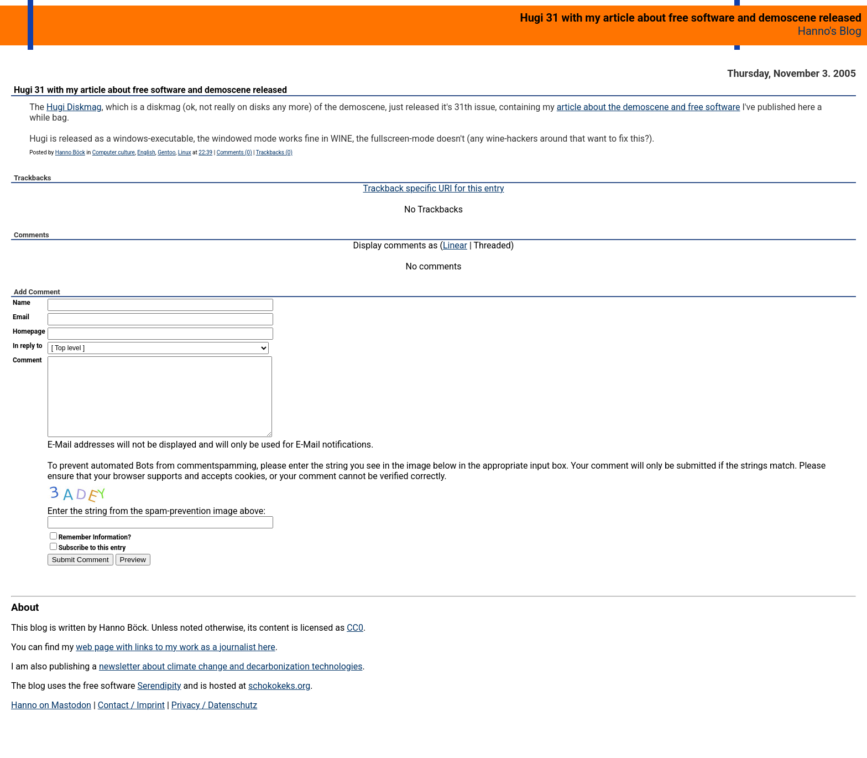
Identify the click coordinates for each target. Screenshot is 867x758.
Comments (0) (234, 152)
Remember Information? (95, 554)
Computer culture (113, 152)
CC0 (355, 644)
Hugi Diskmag (74, 107)
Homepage (29, 331)
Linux (184, 152)
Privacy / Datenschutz (214, 722)
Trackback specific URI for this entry (433, 188)
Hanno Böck (70, 152)
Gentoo (166, 152)
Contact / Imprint (131, 722)
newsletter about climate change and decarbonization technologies (230, 683)
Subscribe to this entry (92, 564)
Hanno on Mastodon (51, 722)
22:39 (205, 152)
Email (21, 317)
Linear (455, 245)
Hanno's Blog (829, 31)
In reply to (28, 346)
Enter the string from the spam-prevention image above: (156, 527)
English (146, 152)
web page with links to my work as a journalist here (175, 663)
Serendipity (159, 702)
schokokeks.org (279, 702)
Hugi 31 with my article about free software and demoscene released (150, 90)
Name (21, 303)
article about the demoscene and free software (648, 107)
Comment (27, 360)
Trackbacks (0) (274, 152)
